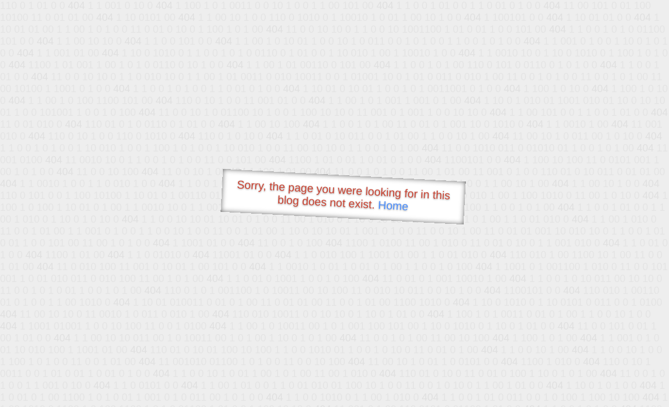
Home (393, 205)
